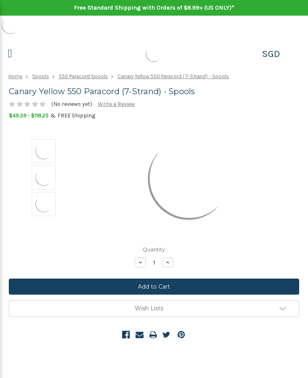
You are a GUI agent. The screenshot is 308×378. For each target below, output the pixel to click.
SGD (271, 53)
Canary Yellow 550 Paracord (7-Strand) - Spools (173, 76)
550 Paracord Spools (83, 76)
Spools (40, 76)
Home (15, 76)
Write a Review (116, 104)
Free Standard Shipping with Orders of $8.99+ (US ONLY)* (154, 7)
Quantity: (154, 249)
